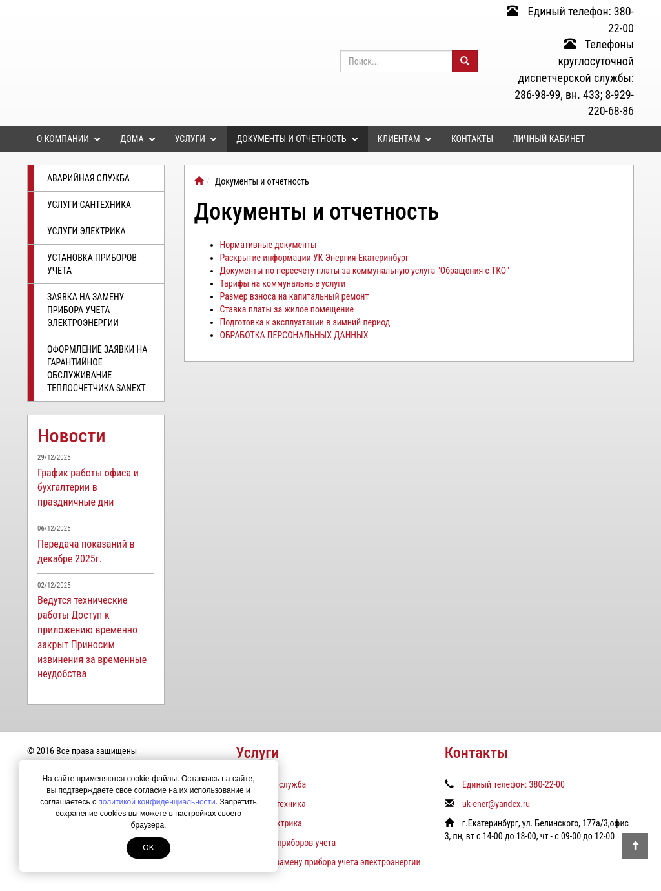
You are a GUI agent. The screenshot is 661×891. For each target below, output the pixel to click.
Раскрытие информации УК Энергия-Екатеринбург (314, 257)
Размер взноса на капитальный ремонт (294, 296)
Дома (137, 139)
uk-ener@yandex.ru (496, 804)
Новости (71, 435)
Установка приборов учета (92, 264)
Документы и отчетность (297, 139)
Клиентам (405, 139)
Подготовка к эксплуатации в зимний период (305, 322)
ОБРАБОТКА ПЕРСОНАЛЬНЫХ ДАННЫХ (294, 335)
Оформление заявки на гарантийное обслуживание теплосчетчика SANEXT (97, 368)
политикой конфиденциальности (156, 801)
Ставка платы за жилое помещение (287, 309)
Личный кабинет (549, 139)
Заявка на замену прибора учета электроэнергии (85, 310)
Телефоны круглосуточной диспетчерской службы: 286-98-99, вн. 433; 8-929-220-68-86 (574, 77)
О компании (69, 139)
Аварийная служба (88, 178)
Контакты (472, 139)
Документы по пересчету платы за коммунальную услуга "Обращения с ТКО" (364, 270)
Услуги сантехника (89, 205)
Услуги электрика (86, 231)
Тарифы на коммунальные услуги (283, 283)
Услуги (196, 139)
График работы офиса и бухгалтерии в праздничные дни (88, 488)
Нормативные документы (268, 245)
